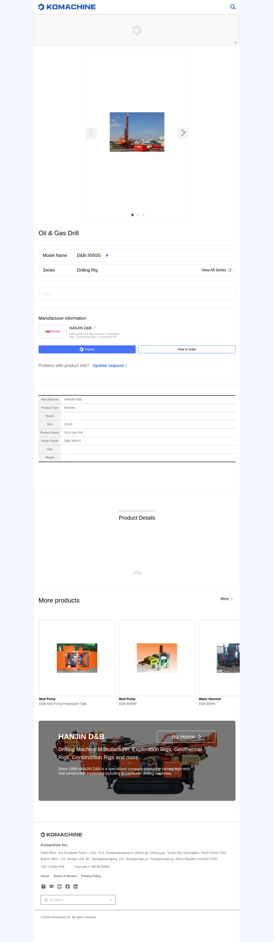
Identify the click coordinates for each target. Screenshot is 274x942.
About (45, 876)
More (224, 599)
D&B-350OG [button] (89, 255)
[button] (145, 255)
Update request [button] (108, 365)
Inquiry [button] (87, 349)
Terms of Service (65, 876)
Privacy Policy (91, 876)
